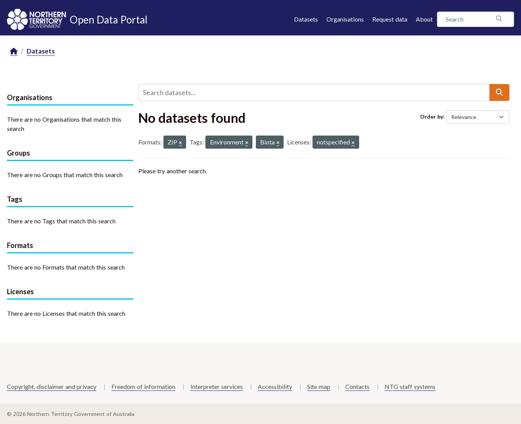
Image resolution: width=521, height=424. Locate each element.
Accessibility (275, 386)
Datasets (306, 19)
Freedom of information (143, 386)
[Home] (14, 51)
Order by (431, 116)
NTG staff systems (410, 386)
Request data (389, 19)
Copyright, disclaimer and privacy (51, 386)
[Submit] (499, 92)
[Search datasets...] (314, 92)
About (424, 19)
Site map (318, 386)
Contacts (357, 386)
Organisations (345, 19)
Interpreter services (216, 386)
